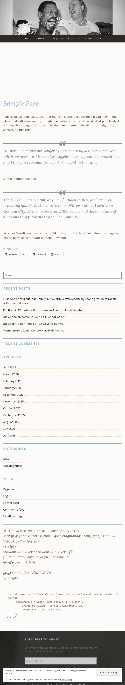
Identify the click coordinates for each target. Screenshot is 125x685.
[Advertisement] (62, 71)
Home (27, 38)
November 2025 (13, 401)
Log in (7, 496)
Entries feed (11, 503)
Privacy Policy (92, 38)
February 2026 (12, 381)
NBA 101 (62, 19)
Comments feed (13, 509)
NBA (6, 459)
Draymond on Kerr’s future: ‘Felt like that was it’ (34, 317)
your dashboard (76, 233)
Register (8, 489)
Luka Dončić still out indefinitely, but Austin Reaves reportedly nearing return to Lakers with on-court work (60, 301)
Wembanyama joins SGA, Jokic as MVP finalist (33, 330)
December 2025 (13, 394)
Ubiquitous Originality (65, 38)
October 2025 (12, 408)
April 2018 (9, 435)
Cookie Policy (66, 679)
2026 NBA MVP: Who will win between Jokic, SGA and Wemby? (43, 310)
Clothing (40, 38)
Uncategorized (12, 466)
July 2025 (9, 429)
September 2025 (14, 415)
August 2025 (11, 422)
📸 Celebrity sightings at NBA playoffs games (33, 323)
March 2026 (11, 374)
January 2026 (12, 388)
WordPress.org (12, 516)
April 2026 (9, 367)
